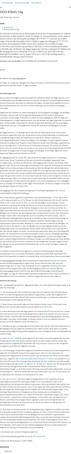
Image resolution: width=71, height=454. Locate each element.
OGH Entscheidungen (22, 3)
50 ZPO (42, 436)
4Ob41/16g (8, 451)
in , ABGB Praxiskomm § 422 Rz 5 (35, 359)
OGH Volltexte (36, 3)
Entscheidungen (7, 3)
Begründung (8, 27)
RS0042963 (47, 307)
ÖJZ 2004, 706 (53, 372)
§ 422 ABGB (61, 261)
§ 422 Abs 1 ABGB (13, 338)
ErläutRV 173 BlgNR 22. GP (27, 364)
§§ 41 (34, 436)
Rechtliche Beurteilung (11, 30)
